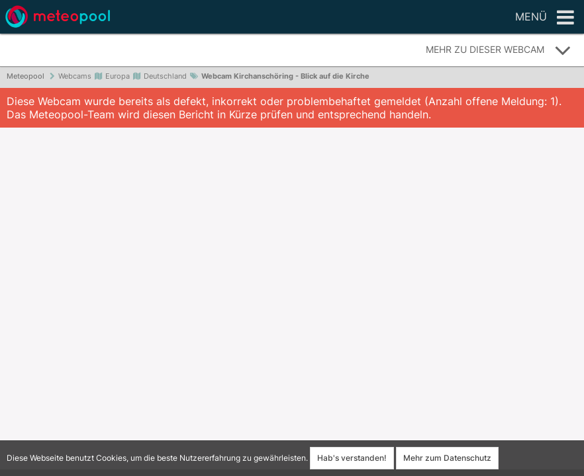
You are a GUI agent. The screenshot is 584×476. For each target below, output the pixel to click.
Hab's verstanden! (352, 458)
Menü (544, 18)
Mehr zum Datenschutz (447, 458)
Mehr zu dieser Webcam (498, 50)
